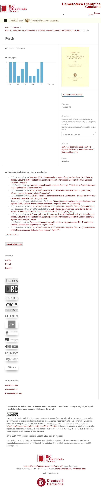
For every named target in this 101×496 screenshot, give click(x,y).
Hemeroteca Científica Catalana (81, 5)
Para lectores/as (11, 385)
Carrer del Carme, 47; (54, 466)
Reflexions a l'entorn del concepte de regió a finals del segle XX (56, 214)
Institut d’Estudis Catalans (33, 466)
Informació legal (79, 469)
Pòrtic (32, 190)
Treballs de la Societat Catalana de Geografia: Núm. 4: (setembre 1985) (65, 206)
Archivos (15, 28)
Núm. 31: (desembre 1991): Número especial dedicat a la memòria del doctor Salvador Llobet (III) (42, 30)
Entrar (91, 14)
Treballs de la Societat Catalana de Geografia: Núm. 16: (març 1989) (52, 204)
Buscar (97, 13)
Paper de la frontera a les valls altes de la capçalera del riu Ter (55, 222)
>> (17, 234)
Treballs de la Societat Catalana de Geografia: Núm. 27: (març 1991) (46, 212)
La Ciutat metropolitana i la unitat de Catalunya (49, 185)
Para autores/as (11, 389)
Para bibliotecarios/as (13, 393)
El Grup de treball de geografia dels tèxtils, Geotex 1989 (53, 196)
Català (8, 260)
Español (8, 268)
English (8, 264)
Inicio (7, 28)
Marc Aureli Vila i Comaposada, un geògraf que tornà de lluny (55, 177)
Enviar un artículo (14, 244)
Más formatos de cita (71, 134)
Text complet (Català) (73, 94)
